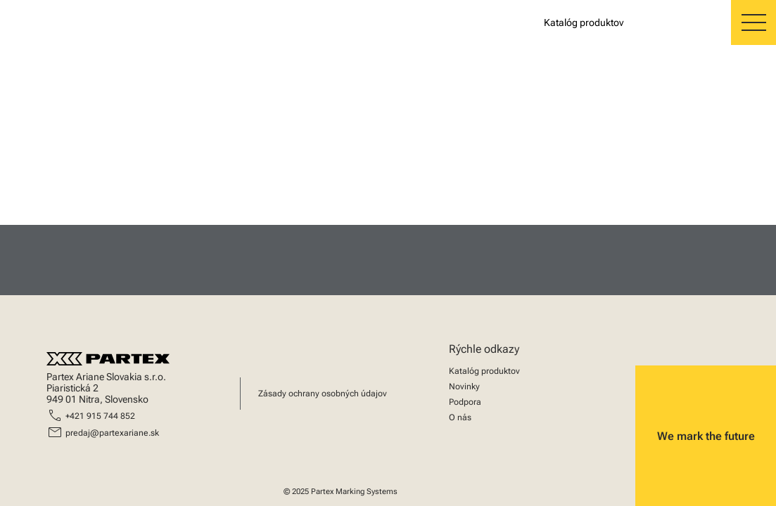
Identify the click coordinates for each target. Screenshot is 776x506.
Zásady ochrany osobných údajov (322, 393)
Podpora (465, 402)
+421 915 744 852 (100, 416)
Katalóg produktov (484, 371)
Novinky (464, 386)
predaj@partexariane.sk (112, 433)
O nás (460, 417)
